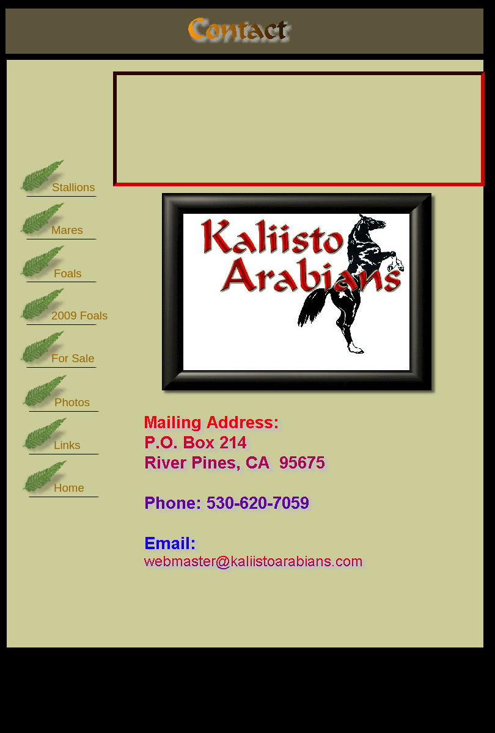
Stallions (73, 187)
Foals (68, 273)
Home (69, 487)
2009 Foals (79, 315)
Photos (72, 402)
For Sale (73, 358)
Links (67, 445)
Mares (67, 230)
